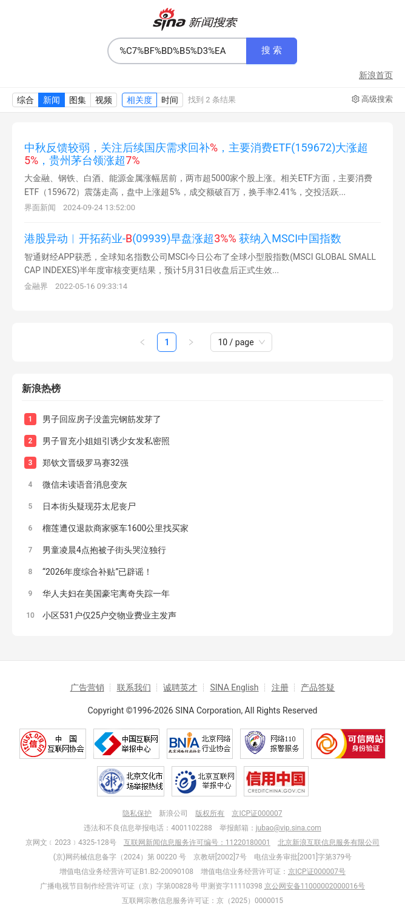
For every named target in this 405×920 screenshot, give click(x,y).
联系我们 (134, 687)
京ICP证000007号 (317, 871)
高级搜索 (372, 99)
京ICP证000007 (257, 813)
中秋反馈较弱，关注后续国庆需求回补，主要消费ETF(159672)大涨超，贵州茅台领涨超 (196, 154)
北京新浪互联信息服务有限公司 (329, 842)
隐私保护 (137, 813)
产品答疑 (318, 687)
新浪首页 (376, 75)
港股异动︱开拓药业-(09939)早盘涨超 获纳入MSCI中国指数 (182, 238)
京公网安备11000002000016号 (314, 886)
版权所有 (209, 813)
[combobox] (177, 51)
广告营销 (87, 687)
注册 (280, 687)
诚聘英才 (180, 687)
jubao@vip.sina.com (288, 828)
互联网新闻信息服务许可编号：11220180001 (197, 842)
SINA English (234, 687)
